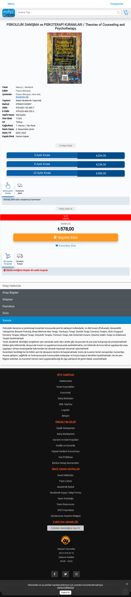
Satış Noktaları (65, 398)
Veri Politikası (66, 457)
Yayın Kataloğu (65, 498)
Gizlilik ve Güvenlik (65, 445)
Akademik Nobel (65, 486)
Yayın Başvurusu (65, 504)
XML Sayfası (65, 404)
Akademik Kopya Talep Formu (65, 492)
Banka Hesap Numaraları (65, 463)
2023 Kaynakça (65, 510)
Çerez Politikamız (65, 587)
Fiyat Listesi (65, 481)
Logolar (65, 410)
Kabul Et (65, 592)
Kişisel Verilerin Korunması (65, 451)
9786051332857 (23, 104)
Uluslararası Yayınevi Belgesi (66, 516)
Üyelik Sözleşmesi (65, 428)
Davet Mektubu (65, 475)
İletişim (65, 415)
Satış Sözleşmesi (65, 434)
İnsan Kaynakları (65, 386)
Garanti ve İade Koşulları (65, 439)
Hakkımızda (65, 381)
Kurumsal (65, 392)
